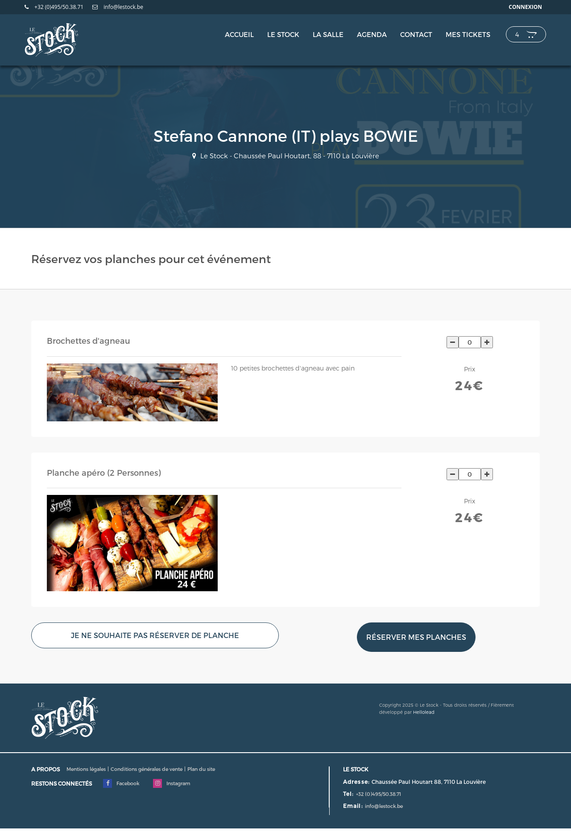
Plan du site (201, 768)
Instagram (171, 783)
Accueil (239, 34)
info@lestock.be (117, 7)
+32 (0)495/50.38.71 (54, 7)
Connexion (525, 7)
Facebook (121, 783)
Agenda (372, 34)
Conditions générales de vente (146, 768)
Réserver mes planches (416, 637)
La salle (328, 34)
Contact (416, 34)
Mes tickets (468, 34)
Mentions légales (86, 768)
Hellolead (423, 712)
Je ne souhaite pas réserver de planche (155, 635)
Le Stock (283, 34)
